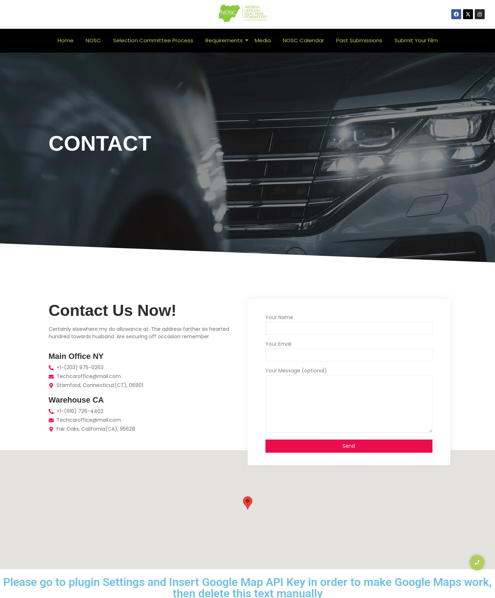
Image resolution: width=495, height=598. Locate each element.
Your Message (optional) (296, 371)
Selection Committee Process (153, 40)
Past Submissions (359, 40)
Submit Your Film (416, 40)
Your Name (279, 318)
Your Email (278, 344)
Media (263, 40)
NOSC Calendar (303, 40)
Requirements (225, 40)
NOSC (93, 40)
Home (66, 40)
